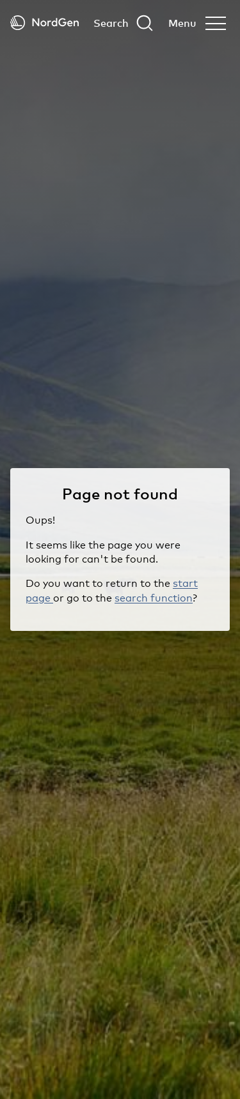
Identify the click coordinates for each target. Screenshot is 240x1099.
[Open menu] (197, 23)
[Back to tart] (44, 22)
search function (154, 598)
